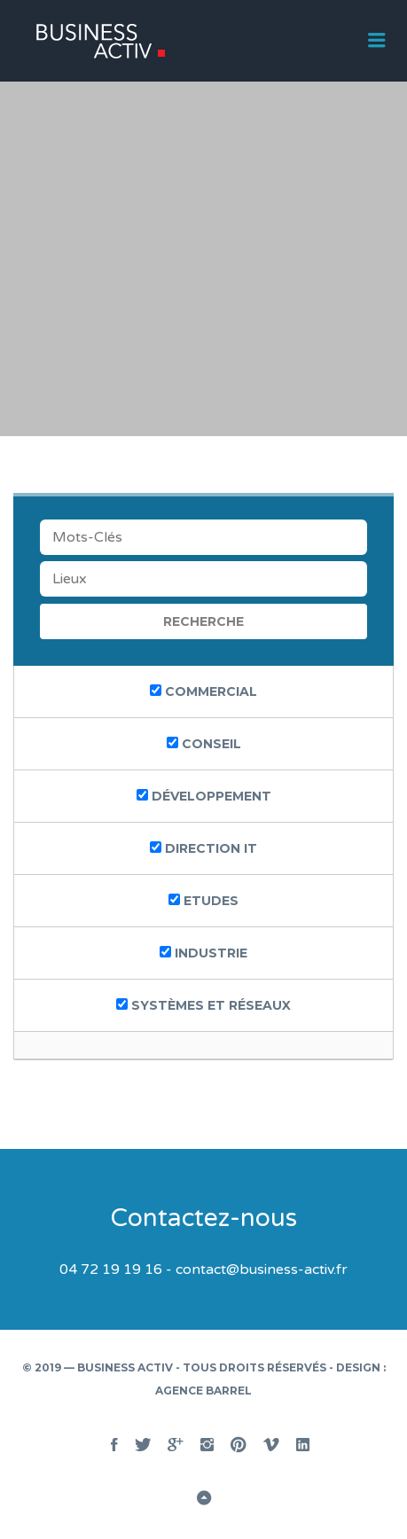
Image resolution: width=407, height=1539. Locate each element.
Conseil (204, 744)
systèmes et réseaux (203, 1005)
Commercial (203, 691)
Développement (204, 796)
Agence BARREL (203, 1390)
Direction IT (203, 848)
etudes (203, 901)
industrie (203, 953)
